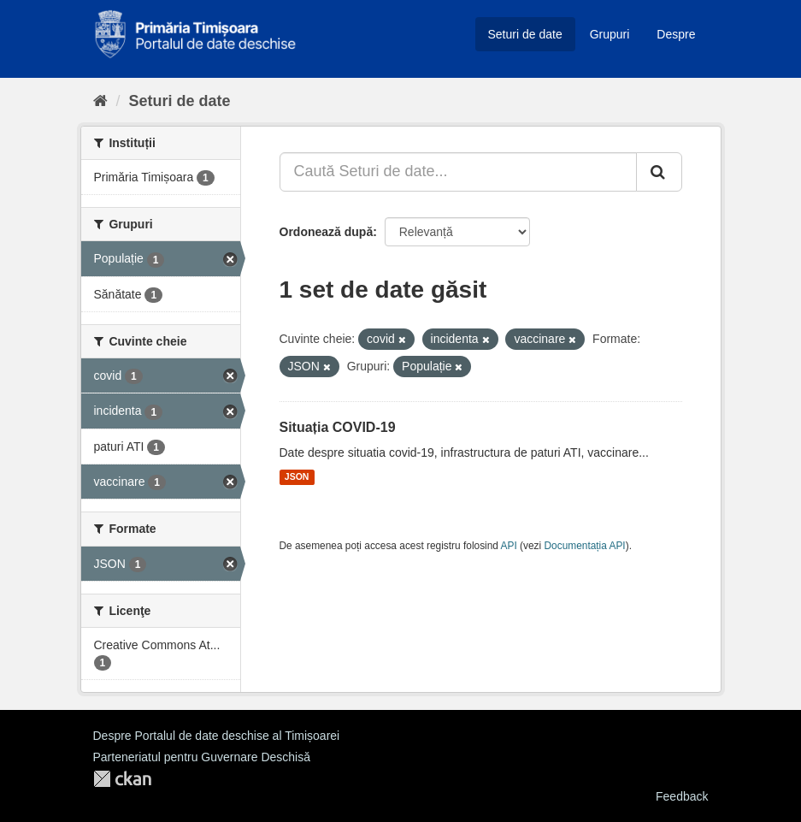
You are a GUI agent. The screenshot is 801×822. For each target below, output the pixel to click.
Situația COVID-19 (338, 427)
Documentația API (585, 546)
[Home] (100, 100)
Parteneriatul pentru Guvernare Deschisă (201, 757)
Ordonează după (327, 232)
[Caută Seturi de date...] (458, 172)
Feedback (682, 796)
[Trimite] (659, 172)
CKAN (122, 779)
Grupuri (610, 34)
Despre (676, 34)
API (509, 546)
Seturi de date (525, 34)
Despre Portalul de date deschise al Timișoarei (216, 735)
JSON (297, 477)
